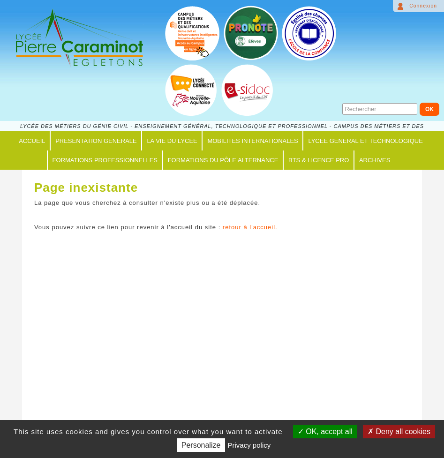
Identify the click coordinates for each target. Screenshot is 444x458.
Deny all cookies (399, 431)
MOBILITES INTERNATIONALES (252, 140)
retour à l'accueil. (250, 227)
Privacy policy (249, 445)
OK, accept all (325, 431)
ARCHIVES (374, 160)
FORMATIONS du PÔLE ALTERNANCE (223, 160)
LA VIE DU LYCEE (172, 140)
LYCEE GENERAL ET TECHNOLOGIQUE (365, 140)
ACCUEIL (32, 140)
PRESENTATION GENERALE (96, 140)
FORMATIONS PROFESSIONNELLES (105, 160)
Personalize (201, 445)
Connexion (423, 5)
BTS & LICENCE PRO (318, 160)
